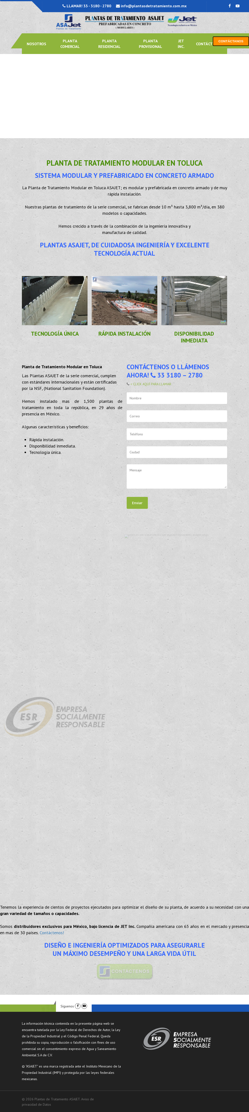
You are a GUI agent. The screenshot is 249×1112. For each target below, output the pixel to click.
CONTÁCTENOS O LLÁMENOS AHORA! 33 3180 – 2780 (168, 371)
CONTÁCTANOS (230, 41)
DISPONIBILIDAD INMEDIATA (194, 337)
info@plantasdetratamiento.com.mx (153, 5)
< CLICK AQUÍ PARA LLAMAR (150, 384)
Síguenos (67, 1006)
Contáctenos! (52, 932)
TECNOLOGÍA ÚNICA (55, 333)
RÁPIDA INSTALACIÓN (124, 333)
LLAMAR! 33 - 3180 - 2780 (88, 5)
